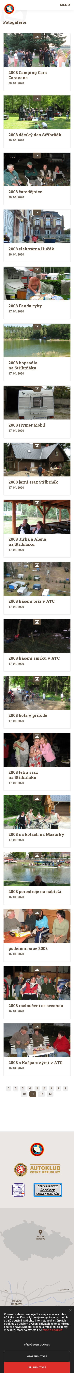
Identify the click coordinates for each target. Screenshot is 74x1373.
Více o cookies (52, 1330)
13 (50, 1093)
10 (24, 1093)
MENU (65, 4)
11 (32, 1093)
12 (41, 1093)
